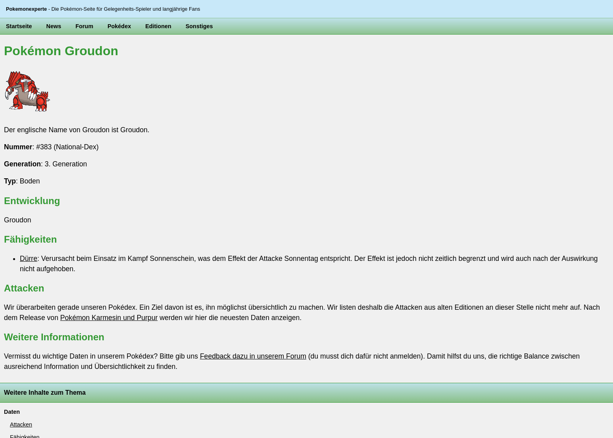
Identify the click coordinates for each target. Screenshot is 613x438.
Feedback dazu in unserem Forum (253, 356)
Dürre (28, 258)
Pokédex (119, 26)
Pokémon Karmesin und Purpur (109, 318)
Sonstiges (199, 26)
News (53, 26)
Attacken (21, 424)
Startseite (19, 26)
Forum (84, 26)
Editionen (158, 26)
